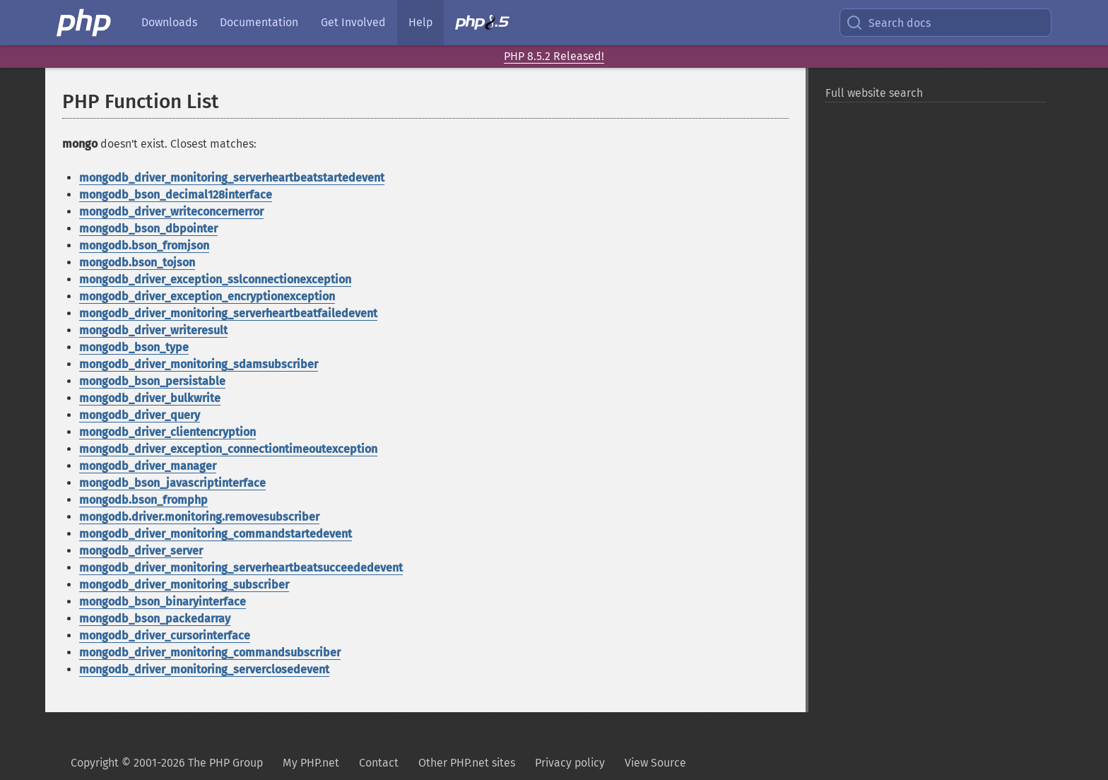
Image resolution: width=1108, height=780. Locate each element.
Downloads (169, 22)
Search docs (888, 22)
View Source (655, 762)
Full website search (874, 93)
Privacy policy (570, 762)
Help (420, 22)
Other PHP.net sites (466, 762)
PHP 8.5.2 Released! (554, 56)
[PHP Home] (85, 22)
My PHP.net (311, 762)
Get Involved (353, 22)
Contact (379, 762)
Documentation (259, 22)
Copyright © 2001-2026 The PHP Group (167, 762)
